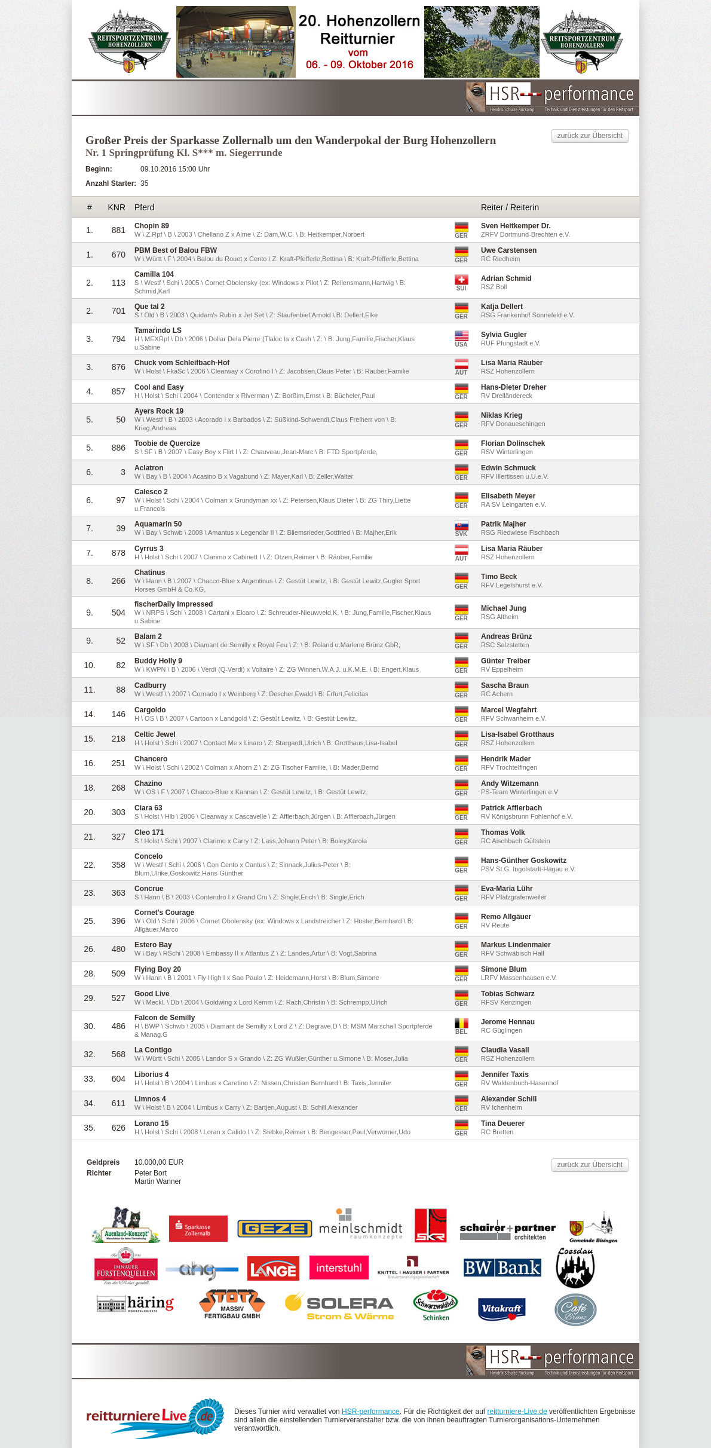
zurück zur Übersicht (590, 135)
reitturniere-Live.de (517, 1411)
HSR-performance (371, 1411)
